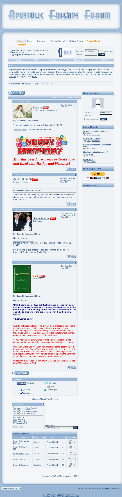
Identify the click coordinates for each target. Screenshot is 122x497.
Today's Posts (79, 60)
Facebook (30, 383)
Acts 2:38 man (20, 130)
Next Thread (51, 399)
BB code (16, 417)
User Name (80, 51)
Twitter (54, 383)
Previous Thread (39, 399)
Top (119, 488)
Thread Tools (56, 97)
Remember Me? (105, 51)
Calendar (53, 60)
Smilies (16, 419)
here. (34, 76)
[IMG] (15, 421)
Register (18, 60)
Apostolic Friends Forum (21, 50)
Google (27, 390)
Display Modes (72, 97)
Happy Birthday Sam (21, 453)
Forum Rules (18, 427)
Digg (52, 386)
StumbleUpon (52, 390)
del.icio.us (27, 393)
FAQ (35, 60)
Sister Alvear (41, 218)
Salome (38, 107)
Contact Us (82, 488)
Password (79, 54)
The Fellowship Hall (40, 50)
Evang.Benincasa (93, 135)
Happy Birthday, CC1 (21, 459)
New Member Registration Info (80, 74)
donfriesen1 (91, 148)
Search (104, 60)
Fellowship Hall (18, 52)
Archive (113, 488)
